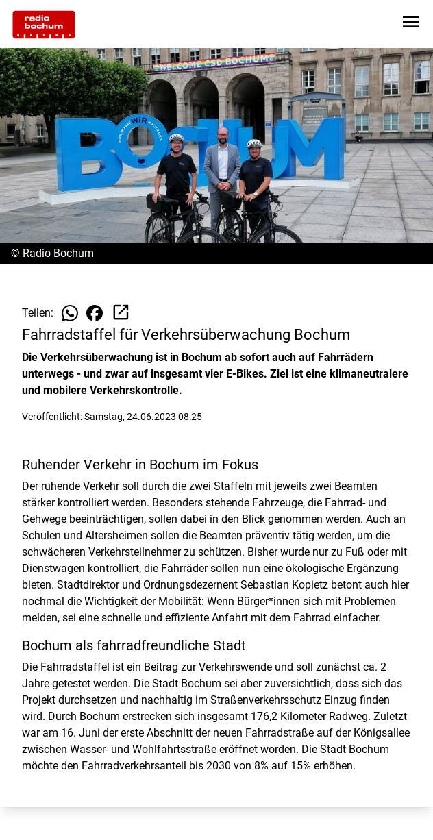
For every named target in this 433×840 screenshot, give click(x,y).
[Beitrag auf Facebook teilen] (94, 313)
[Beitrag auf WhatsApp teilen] (70, 313)
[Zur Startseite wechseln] (44, 24)
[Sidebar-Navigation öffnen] (411, 24)
